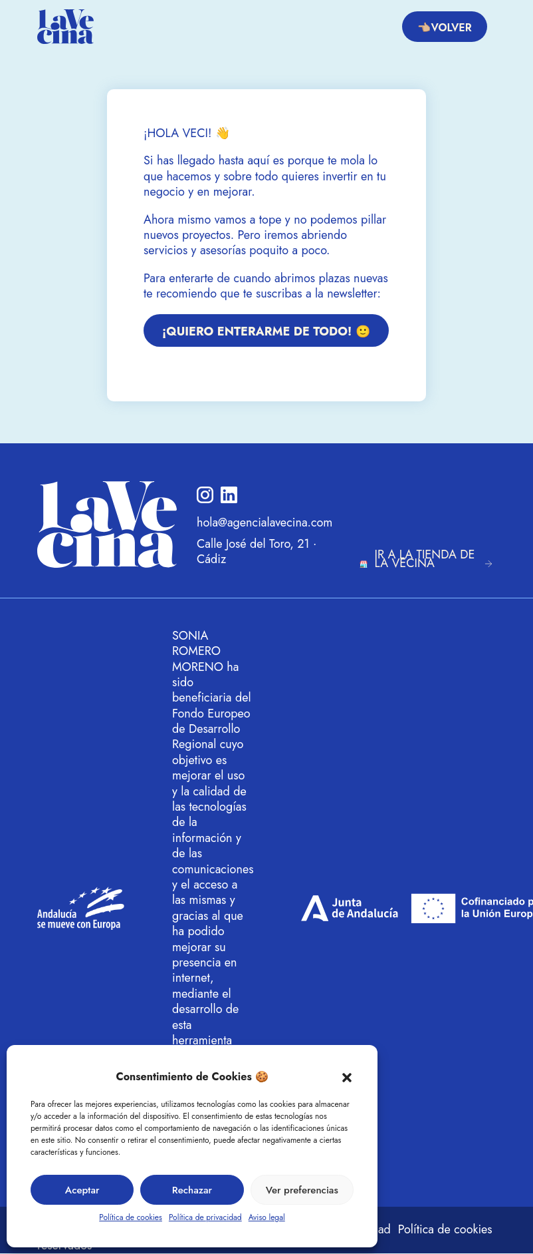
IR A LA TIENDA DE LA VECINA (425, 559)
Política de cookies (130, 1217)
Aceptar (82, 1190)
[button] (347, 1077)
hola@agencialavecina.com (264, 522)
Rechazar (192, 1190)
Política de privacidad (205, 1217)
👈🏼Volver (444, 27)
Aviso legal (267, 1217)
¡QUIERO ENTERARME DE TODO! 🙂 (266, 331)
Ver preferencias (302, 1190)
